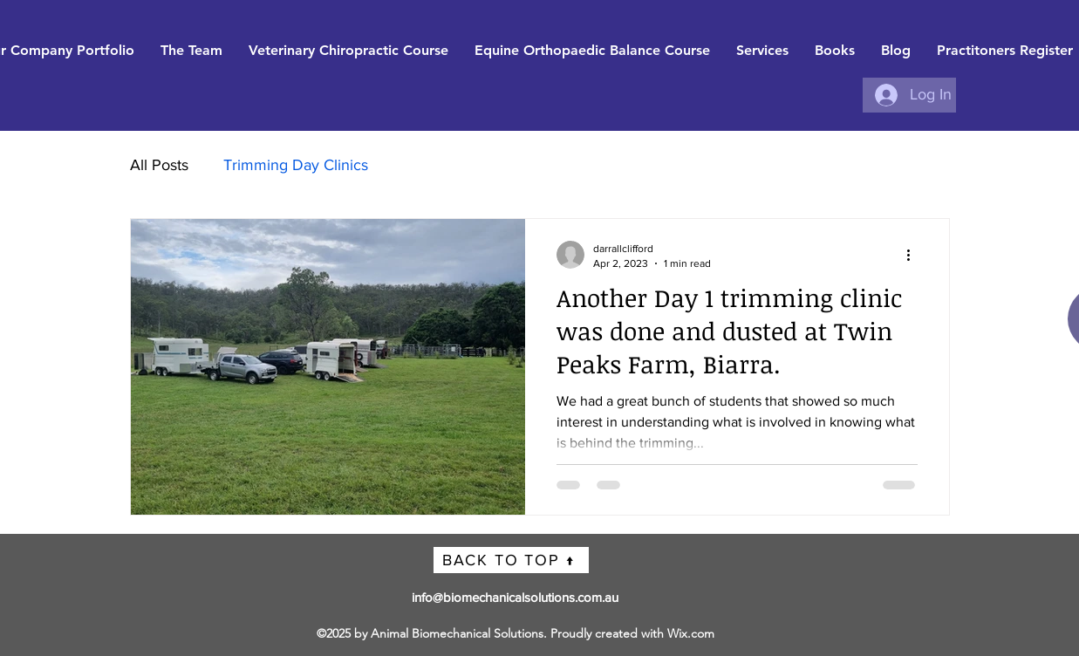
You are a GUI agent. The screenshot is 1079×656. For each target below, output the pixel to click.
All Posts (159, 165)
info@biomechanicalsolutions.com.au (515, 597)
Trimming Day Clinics (295, 165)
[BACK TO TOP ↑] (511, 560)
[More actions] (915, 254)
